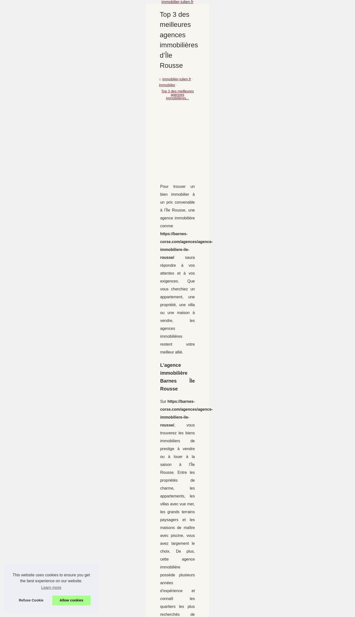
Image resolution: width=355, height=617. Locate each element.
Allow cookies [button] (71, 600)
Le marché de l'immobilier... (57, 245)
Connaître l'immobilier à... (56, 256)
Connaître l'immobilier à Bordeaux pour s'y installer (177, 554)
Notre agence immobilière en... (60, 300)
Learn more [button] (51, 587)
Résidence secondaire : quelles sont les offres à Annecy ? (182, 562)
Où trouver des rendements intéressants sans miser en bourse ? (187, 579)
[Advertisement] (214, 94)
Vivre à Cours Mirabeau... (56, 212)
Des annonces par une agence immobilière (170, 570)
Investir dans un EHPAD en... (59, 179)
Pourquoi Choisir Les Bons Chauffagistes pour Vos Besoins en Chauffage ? (196, 520)
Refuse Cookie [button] (31, 600)
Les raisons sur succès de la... (60, 334)
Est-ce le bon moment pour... (58, 323)
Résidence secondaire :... (56, 267)
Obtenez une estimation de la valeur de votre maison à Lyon (281, 493)
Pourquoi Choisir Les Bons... (58, 202)
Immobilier (149, 55)
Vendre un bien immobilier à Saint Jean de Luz (173, 596)
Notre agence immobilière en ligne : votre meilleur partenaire (184, 587)
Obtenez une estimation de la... (60, 223)
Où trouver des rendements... (59, 289)
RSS (114, 612)
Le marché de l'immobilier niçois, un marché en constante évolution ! (148, 493)
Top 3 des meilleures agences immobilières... (197, 55)
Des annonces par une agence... (61, 278)
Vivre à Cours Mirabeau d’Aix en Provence (170, 528)
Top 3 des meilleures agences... (61, 234)
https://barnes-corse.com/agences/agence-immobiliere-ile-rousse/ (181, 265)
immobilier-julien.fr (122, 55)
